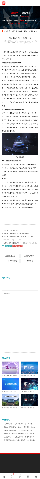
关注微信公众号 (12, 258)
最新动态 (19, 31)
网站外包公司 (17, 247)
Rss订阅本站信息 (11, 263)
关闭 (19, 245)
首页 (13, 31)
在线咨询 (29, 263)
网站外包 (8, 247)
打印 (13, 245)
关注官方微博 (29, 258)
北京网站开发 (27, 43)
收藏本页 (6, 245)
